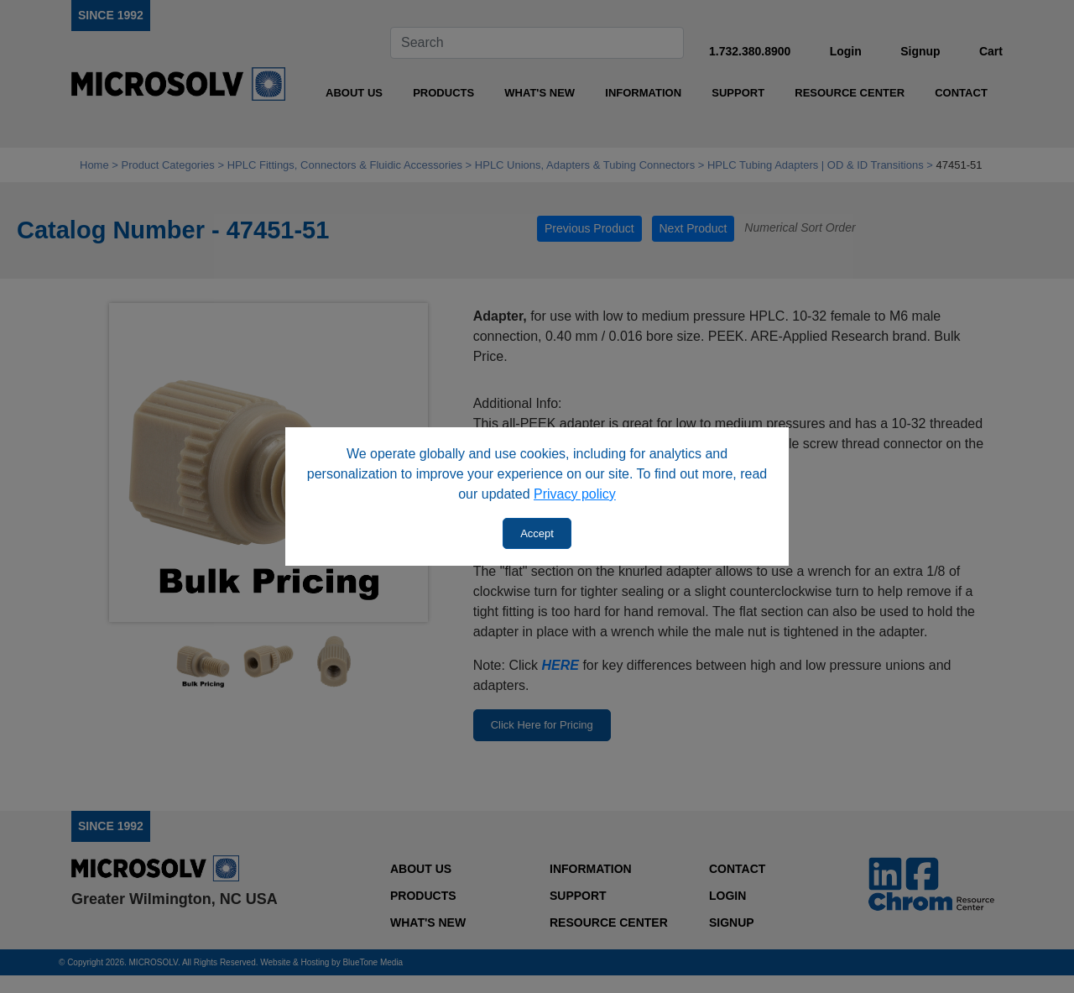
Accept (537, 533)
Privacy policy (575, 494)
